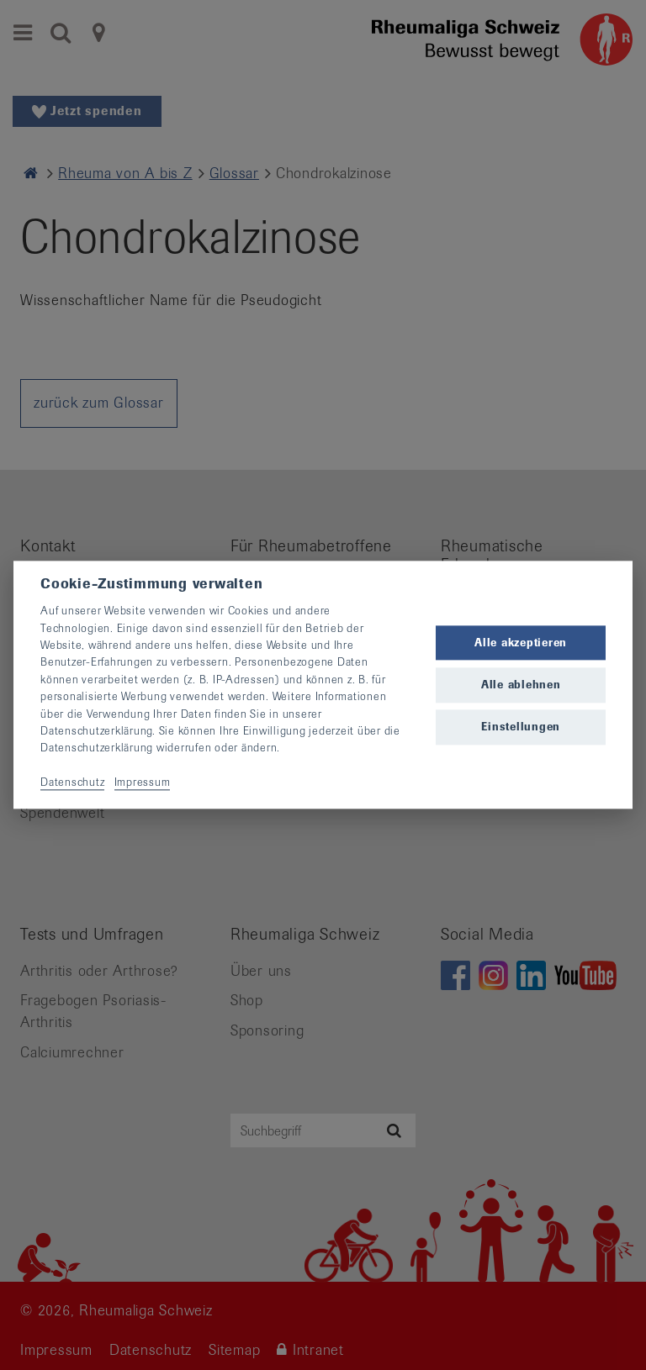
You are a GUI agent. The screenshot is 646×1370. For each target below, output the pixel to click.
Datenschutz (72, 782)
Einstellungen (520, 726)
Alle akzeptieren (520, 642)
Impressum (142, 782)
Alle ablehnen (521, 684)
